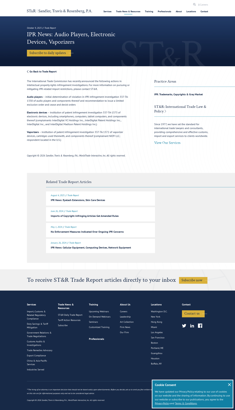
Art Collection (127, 336)
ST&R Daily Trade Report (70, 328)
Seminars (93, 336)
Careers (204, 4)
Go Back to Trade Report (42, 71)
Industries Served (35, 383)
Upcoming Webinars (99, 325)
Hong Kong (156, 336)
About (179, 11)
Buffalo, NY (156, 377)
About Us (125, 319)
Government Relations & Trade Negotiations (39, 348)
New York (155, 330)
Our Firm (124, 346)
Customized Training (99, 341)
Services (107, 11)
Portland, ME (157, 362)
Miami (154, 341)
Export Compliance (36, 369)
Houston (155, 372)
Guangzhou (156, 367)
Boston (154, 357)
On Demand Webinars (99, 330)
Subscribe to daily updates (47, 53)
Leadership (125, 330)
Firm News (125, 341)
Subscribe (63, 339)
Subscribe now (191, 280)
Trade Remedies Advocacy (39, 364)
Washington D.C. (159, 325)
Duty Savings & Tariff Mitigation (37, 340)
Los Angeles (157, 346)
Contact (204, 11)
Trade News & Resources (128, 11)
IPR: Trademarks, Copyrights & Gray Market (178, 94)
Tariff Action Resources (69, 334)
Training (149, 11)
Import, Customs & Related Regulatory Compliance (36, 329)
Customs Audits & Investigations (36, 357)
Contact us (192, 327)
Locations (191, 11)
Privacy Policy (162, 403)
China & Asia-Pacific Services (37, 376)
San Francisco (157, 351)
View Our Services (167, 142)
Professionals (164, 11)
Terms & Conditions (186, 403)
